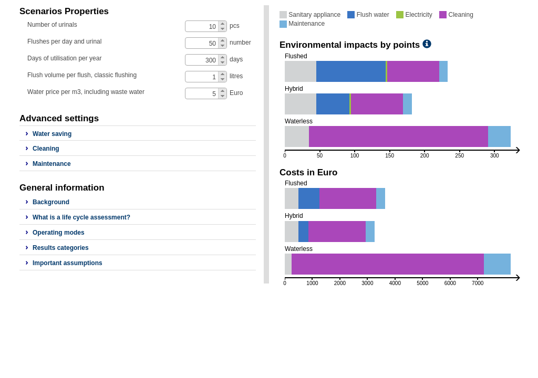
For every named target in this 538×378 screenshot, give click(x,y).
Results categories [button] (61, 247)
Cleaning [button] (46, 148)
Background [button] (51, 202)
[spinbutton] (206, 27)
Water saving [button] (52, 134)
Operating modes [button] (59, 232)
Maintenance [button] (52, 163)
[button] (222, 23)
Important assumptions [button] (67, 263)
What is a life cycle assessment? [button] (81, 217)
